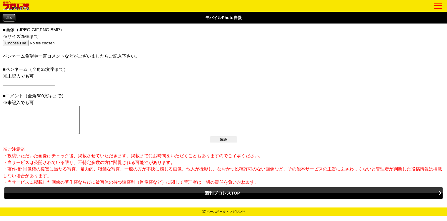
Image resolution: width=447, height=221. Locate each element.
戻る (9, 17)
